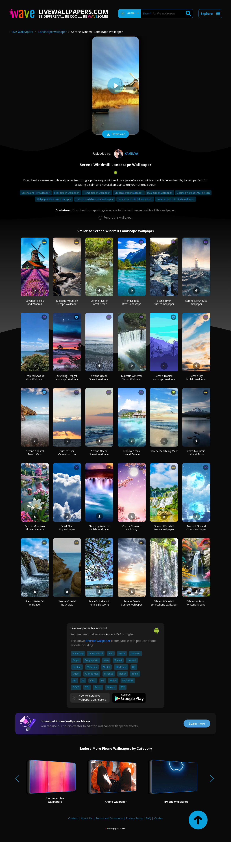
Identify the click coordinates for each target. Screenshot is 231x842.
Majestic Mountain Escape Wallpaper (67, 302)
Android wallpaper (98, 641)
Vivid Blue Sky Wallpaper (67, 527)
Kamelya (125, 154)
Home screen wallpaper (97, 192)
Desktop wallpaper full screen (193, 192)
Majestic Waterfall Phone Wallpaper (131, 377)
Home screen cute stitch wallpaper (175, 199)
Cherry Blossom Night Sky (131, 527)
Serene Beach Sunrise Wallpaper (131, 603)
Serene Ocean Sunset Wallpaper (99, 377)
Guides (158, 818)
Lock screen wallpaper (66, 192)
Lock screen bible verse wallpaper (95, 199)
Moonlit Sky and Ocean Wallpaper (196, 527)
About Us (86, 818)
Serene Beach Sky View (164, 451)
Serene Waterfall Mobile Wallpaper (164, 527)
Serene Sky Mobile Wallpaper (196, 377)
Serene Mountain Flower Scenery (35, 527)
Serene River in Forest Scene (99, 302)
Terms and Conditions (109, 818)
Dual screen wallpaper (160, 192)
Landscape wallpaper (52, 32)
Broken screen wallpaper (129, 192)
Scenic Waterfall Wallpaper (34, 603)
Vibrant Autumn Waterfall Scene (196, 603)
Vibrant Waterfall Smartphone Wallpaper (164, 603)
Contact (73, 818)
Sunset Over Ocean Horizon (67, 452)
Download (115, 134)
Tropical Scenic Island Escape (131, 452)
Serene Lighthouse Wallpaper (196, 302)
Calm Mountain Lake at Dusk (196, 452)
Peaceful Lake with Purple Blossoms (99, 603)
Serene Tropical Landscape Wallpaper (164, 377)
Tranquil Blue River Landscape (131, 302)
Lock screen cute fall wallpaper (135, 199)
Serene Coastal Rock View (67, 603)
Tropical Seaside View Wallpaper (34, 377)
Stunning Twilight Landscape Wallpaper (67, 377)
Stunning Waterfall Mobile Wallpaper (99, 527)
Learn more (197, 723)
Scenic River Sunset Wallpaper (164, 302)
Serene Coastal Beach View (35, 452)
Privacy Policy (134, 818)
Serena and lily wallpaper (35, 192)
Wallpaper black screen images (54, 199)
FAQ (148, 818)
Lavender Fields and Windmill (35, 302)
